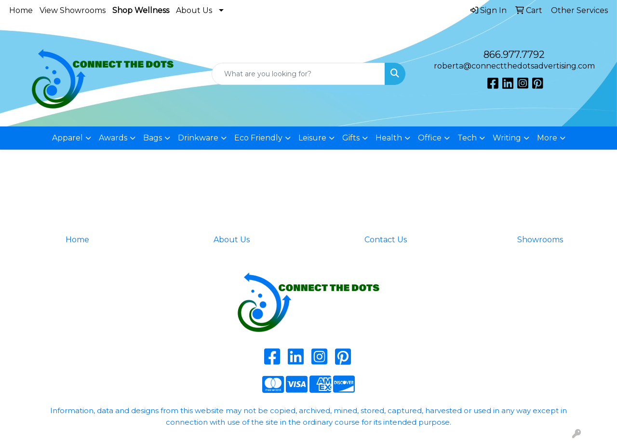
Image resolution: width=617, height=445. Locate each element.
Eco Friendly (258, 137)
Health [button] (389, 137)
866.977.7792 (514, 54)
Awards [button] (113, 137)
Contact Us (385, 239)
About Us (194, 10)
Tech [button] (467, 137)
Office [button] (430, 137)
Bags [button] (152, 137)
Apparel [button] (67, 137)
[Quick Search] (299, 74)
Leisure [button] (312, 137)
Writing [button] (507, 137)
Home (21, 10)
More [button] (547, 137)
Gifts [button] (351, 137)
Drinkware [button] (198, 137)
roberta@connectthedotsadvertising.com (514, 65)
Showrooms (540, 239)
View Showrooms (73, 10)
